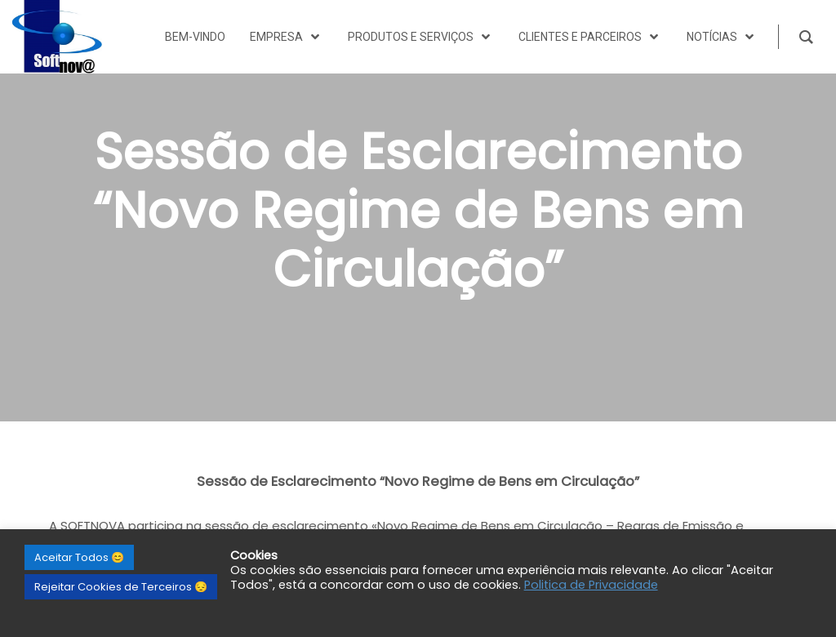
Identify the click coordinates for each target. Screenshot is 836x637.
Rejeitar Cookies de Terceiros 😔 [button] (120, 587)
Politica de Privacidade (591, 584)
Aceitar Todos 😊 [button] (79, 557)
